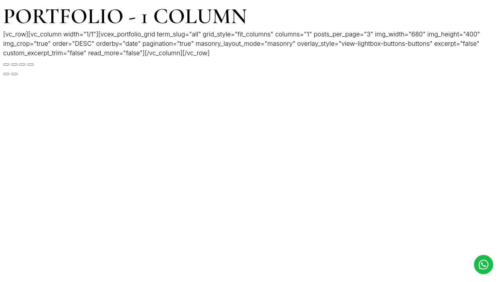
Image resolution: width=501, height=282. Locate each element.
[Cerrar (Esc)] (6, 64)
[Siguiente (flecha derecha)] (14, 74)
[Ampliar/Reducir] (30, 64)
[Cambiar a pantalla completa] (22, 64)
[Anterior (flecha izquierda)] (6, 74)
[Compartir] (14, 64)
